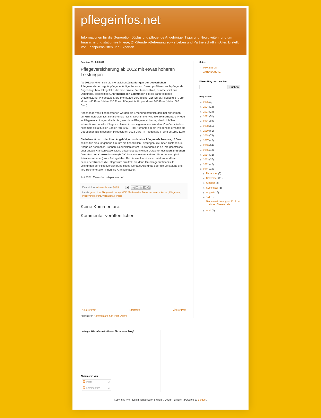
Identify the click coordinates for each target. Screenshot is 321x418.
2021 (206, 121)
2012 (206, 164)
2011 (206, 169)
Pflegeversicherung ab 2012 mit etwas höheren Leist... (223, 203)
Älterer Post (179, 310)
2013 (206, 159)
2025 (206, 102)
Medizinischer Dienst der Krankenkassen (148, 192)
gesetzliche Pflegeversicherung (105, 192)
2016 (206, 145)
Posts (87, 381)
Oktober (211, 182)
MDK (124, 192)
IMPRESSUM (209, 67)
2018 (206, 135)
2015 (206, 150)
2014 (206, 154)
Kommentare (91, 388)
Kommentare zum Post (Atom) (110, 315)
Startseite (135, 310)
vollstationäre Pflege (112, 196)
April (209, 210)
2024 (206, 106)
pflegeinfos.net (120, 20)
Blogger (202, 399)
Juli (208, 197)
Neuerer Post (89, 310)
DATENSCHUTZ (211, 71)
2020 (206, 126)
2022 (206, 116)
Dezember (212, 173)
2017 (206, 140)
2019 (206, 130)
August (210, 192)
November (212, 178)
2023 (206, 111)
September (212, 187)
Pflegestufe (174, 192)
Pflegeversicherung (91, 196)
